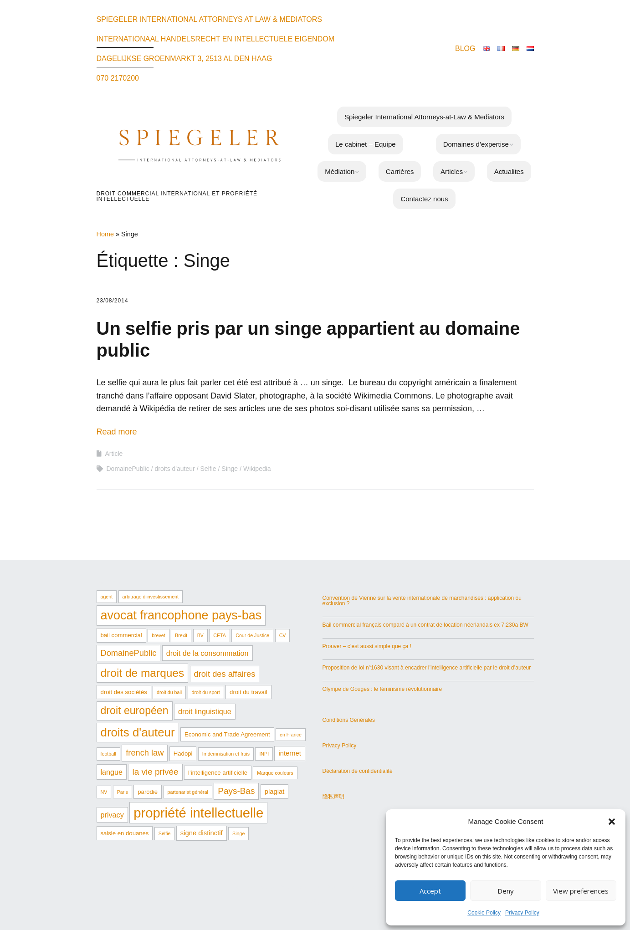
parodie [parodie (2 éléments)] (148, 791)
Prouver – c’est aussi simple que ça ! (367, 646)
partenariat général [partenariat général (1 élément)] (187, 792)
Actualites (509, 171)
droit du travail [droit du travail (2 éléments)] (248, 692)
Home (105, 234)
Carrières (400, 171)
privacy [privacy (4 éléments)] (112, 815)
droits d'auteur (174, 468)
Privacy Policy (522, 913)
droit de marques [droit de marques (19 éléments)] (142, 673)
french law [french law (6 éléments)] (145, 752)
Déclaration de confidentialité (358, 771)
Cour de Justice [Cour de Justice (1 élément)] (252, 635)
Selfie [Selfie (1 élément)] (165, 833)
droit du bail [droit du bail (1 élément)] (169, 692)
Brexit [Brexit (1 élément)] (181, 635)
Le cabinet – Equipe (365, 144)
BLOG (465, 48)
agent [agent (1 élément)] (107, 596)
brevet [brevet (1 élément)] (158, 635)
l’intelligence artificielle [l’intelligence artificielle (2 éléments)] (217, 772)
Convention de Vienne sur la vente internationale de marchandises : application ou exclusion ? (422, 601)
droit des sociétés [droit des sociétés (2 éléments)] (124, 692)
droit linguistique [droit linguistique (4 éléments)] (204, 711)
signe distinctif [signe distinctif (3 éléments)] (201, 833)
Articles (451, 171)
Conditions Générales (349, 720)
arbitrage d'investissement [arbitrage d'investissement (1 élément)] (151, 596)
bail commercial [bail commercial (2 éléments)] (121, 635)
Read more (117, 431)
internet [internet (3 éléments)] (289, 753)
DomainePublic (128, 468)
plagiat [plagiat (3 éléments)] (275, 791)
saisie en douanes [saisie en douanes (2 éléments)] (125, 833)
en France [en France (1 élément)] (291, 734)
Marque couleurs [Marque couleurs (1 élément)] (275, 773)
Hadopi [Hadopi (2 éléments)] (183, 753)
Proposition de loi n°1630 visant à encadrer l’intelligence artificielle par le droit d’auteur (427, 667)
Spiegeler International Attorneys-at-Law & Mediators (424, 117)
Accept (430, 890)
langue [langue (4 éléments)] (112, 772)
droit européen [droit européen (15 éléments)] (135, 710)
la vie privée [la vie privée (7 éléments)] (155, 772)
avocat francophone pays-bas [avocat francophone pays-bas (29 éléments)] (181, 615)
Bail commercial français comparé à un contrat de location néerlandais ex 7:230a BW (425, 625)
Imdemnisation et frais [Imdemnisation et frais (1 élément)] (226, 753)
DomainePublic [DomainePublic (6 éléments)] (129, 653)
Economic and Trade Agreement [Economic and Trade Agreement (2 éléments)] (227, 734)
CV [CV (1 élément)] (282, 635)
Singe (229, 468)
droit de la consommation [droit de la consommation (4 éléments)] (207, 653)
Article (114, 453)
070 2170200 (118, 78)
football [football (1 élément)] (108, 753)
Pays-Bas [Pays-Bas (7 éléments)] (236, 791)
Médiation (339, 171)
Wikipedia (257, 468)
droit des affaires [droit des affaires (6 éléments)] (225, 674)
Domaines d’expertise (476, 144)
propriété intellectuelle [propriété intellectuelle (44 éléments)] (198, 812)
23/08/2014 (112, 300)
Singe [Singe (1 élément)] (238, 833)
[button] (611, 821)
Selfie (208, 468)
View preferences (581, 890)
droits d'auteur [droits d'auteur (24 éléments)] (138, 732)
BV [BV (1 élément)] (200, 635)
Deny (505, 890)
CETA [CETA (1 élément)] (219, 635)
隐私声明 (333, 796)
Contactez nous (424, 199)
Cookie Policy (484, 913)
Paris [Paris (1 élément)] (122, 792)
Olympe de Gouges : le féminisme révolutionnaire (382, 689)
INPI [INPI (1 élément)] (264, 753)
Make (267, 887)
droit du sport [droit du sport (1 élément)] (206, 692)
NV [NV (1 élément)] (104, 792)
